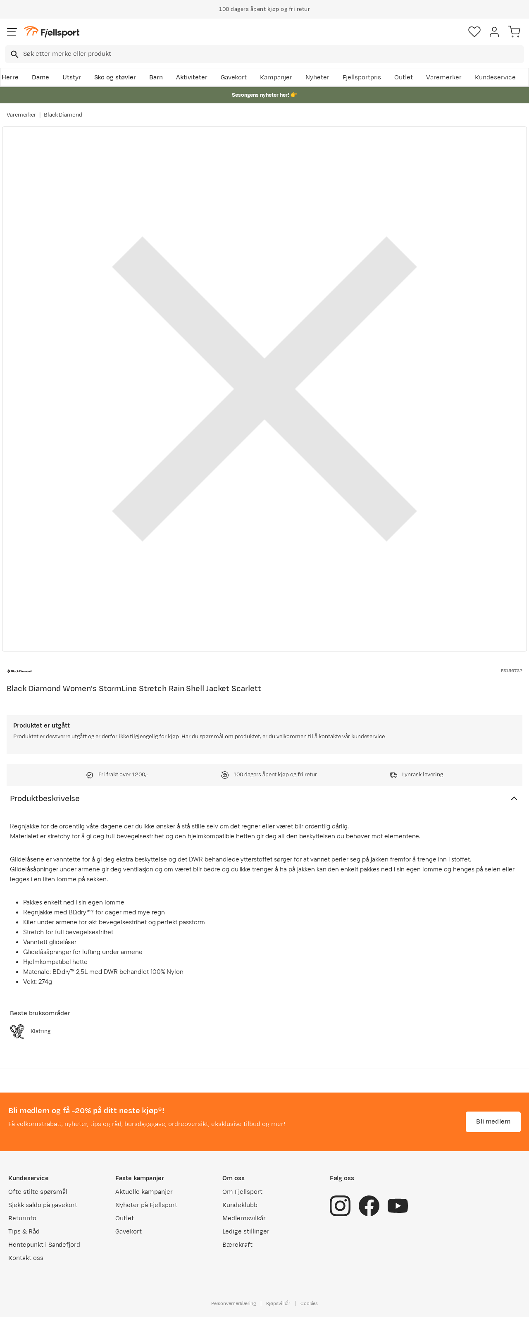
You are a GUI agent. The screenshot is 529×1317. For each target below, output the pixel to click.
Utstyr (71, 77)
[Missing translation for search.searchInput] (13, 54)
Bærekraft (237, 1245)
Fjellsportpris (362, 77)
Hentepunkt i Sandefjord (44, 1245)
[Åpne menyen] (12, 32)
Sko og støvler (115, 77)
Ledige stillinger (245, 1231)
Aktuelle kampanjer (143, 1192)
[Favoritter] (474, 31)
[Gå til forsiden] (51, 32)
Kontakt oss (25, 1258)
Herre (10, 77)
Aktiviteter (191, 77)
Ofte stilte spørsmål (37, 1192)
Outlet (403, 77)
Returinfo (22, 1218)
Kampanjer (276, 77)
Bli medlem (493, 1121)
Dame (40, 77)
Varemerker (444, 77)
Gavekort (234, 77)
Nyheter (317, 77)
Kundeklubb (239, 1205)
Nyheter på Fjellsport (146, 1205)
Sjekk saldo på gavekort (42, 1205)
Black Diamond (63, 115)
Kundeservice (495, 77)
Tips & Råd (24, 1231)
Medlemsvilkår (244, 1218)
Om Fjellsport (242, 1192)
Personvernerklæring (233, 1303)
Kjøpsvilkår (278, 1303)
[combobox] (264, 54)
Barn (156, 77)
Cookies (309, 1303)
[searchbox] (273, 54)
